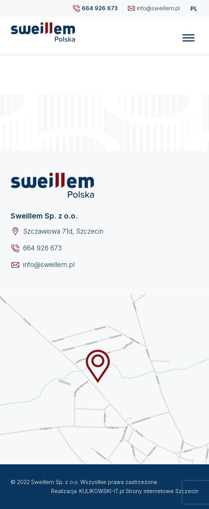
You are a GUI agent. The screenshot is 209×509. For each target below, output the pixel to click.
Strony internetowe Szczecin (162, 491)
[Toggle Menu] (188, 38)
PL (193, 8)
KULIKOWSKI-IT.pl (101, 491)
